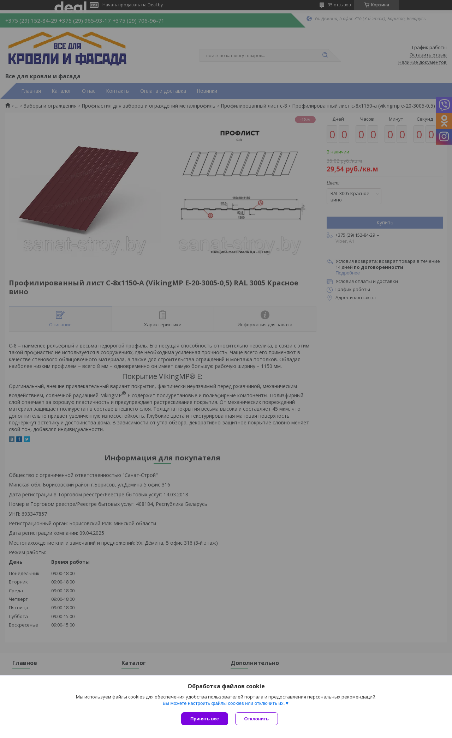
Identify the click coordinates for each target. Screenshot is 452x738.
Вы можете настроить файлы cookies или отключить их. (223, 703)
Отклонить (256, 718)
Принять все (204, 718)
